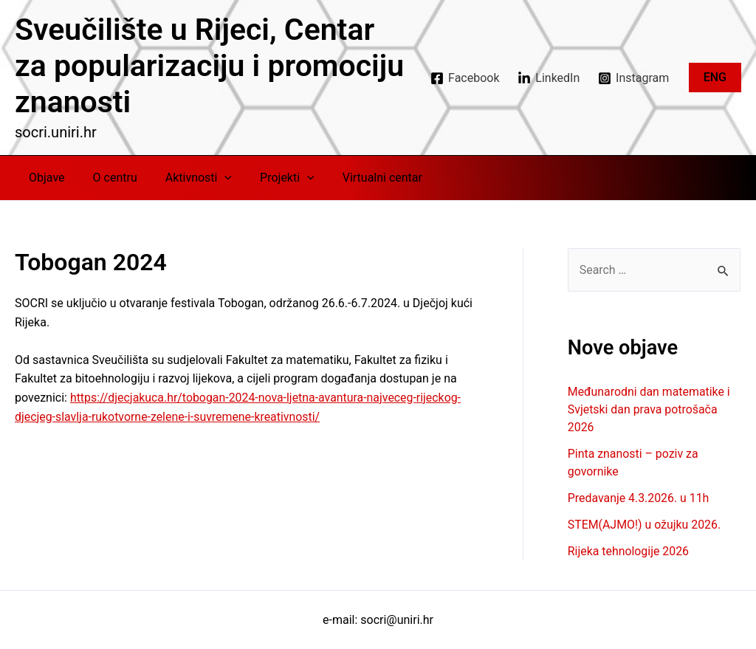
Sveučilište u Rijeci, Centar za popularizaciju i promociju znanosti (209, 66)
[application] (213, 178)
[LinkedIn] (549, 78)
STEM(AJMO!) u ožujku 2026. (645, 525)
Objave (45, 178)
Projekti (271, 178)
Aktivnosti (187, 178)
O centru (108, 178)
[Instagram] (634, 78)
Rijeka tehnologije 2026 (629, 551)
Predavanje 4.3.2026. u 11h (639, 498)
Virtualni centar (362, 178)
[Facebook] (465, 78)
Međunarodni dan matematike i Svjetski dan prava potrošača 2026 (650, 409)
